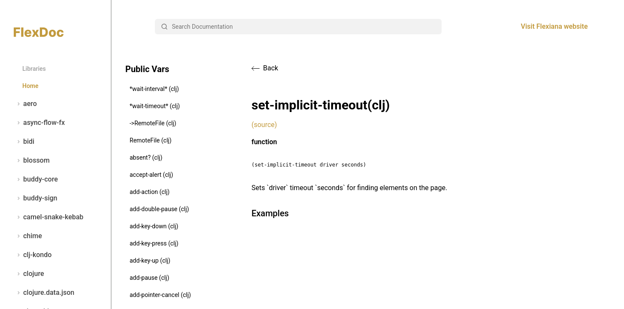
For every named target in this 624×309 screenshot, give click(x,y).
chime (28, 236)
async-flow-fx (39, 122)
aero (25, 104)
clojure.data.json (44, 292)
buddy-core (36, 179)
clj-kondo (32, 255)
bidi (24, 141)
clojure (29, 274)
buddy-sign (35, 198)
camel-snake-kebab (48, 217)
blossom (32, 160)
